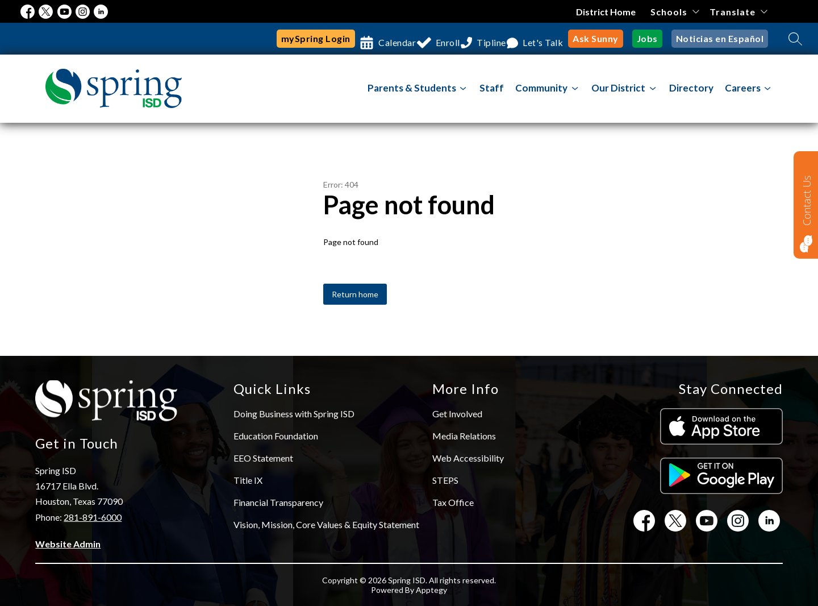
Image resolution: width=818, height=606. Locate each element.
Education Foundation (275, 435)
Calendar (368, 39)
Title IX (247, 480)
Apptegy (431, 590)
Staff (491, 88)
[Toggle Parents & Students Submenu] (463, 88)
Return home (355, 294)
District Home (606, 11)
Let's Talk (547, 39)
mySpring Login (284, 39)
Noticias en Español (722, 39)
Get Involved (457, 413)
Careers (743, 88)
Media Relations (464, 435)
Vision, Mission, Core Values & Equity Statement (326, 524)
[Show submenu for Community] (541, 88)
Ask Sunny (603, 39)
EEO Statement (263, 458)
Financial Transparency (278, 502)
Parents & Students (412, 88)
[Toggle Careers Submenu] (768, 88)
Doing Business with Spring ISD (293, 413)
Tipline (485, 39)
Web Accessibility (468, 458)
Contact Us (806, 200)
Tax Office (453, 502)
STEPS (445, 480)
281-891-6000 (93, 517)
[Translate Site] (738, 12)
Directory (691, 88)
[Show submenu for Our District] (618, 88)
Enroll (430, 39)
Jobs (653, 39)
